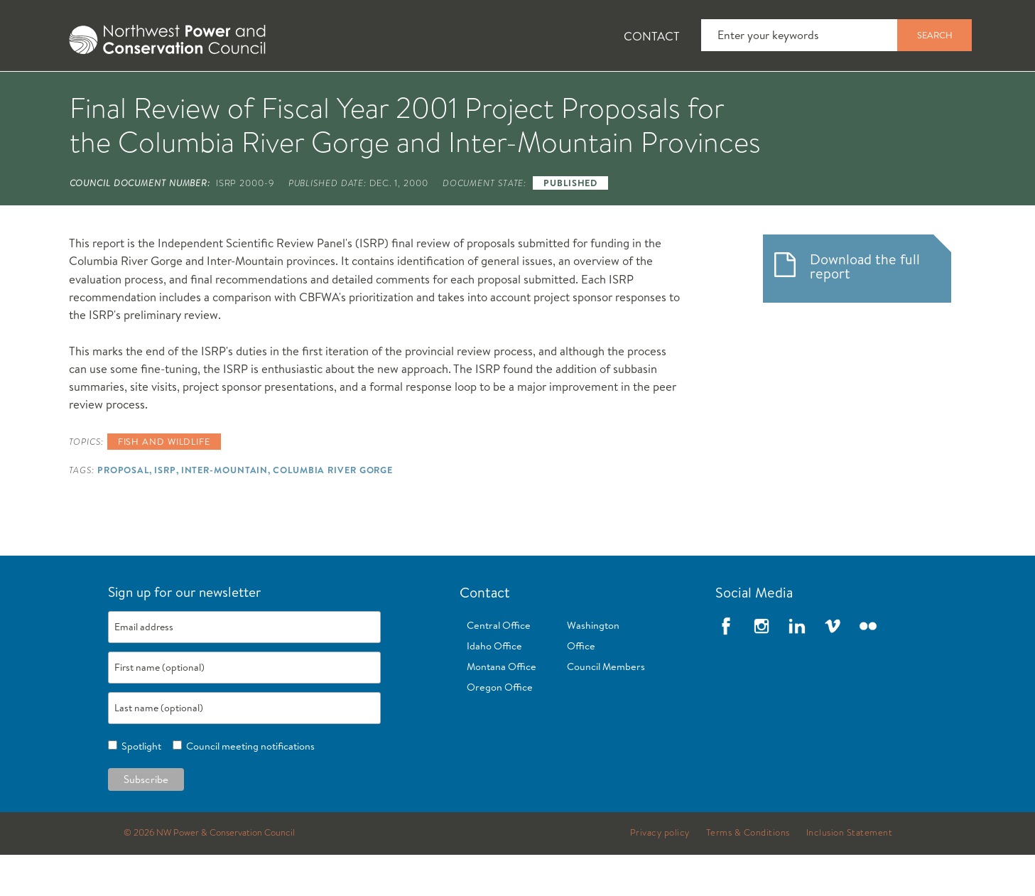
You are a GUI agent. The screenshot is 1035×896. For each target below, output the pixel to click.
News (186, 93)
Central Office (499, 667)
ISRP (165, 511)
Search (935, 34)
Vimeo (832, 668)
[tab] (92, 92)
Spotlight (139, 788)
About (102, 93)
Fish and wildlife (164, 483)
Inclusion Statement (849, 874)
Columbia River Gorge (333, 511)
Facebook (726, 668)
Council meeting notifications (248, 788)
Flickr (868, 668)
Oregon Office (500, 729)
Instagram (761, 668)
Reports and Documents (716, 93)
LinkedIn (797, 668)
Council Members (606, 708)
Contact (652, 36)
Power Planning (447, 93)
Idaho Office (494, 688)
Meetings (570, 93)
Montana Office (501, 708)
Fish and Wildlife (300, 93)
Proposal (123, 511)
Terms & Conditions (748, 874)
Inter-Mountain (225, 511)
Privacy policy (660, 874)
